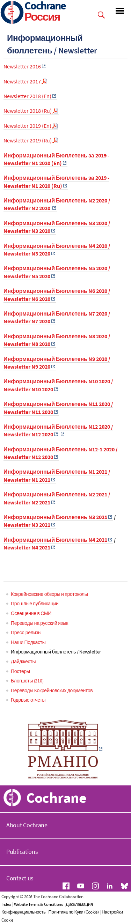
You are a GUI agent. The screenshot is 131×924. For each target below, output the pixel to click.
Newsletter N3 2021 (26, 524)
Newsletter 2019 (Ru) (27, 140)
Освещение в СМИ (31, 613)
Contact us (20, 878)
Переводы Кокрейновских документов (52, 690)
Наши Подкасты (28, 642)
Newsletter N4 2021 (26, 547)
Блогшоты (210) (27, 681)
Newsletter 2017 (22, 81)
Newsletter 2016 (22, 66)
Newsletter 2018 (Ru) (27, 110)
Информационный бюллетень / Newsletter (56, 652)
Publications (22, 852)
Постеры (20, 671)
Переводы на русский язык (39, 623)
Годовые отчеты (28, 700)
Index (6, 904)
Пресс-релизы (26, 632)
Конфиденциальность (23, 912)
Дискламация (79, 904)
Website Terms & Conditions (38, 904)
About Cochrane (27, 825)
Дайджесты (23, 661)
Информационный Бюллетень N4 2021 (55, 539)
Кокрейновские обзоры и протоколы (49, 594)
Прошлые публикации (34, 603)
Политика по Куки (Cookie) (73, 912)
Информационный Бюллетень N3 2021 (55, 516)
